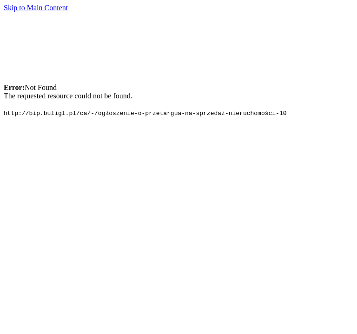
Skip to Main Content (36, 8)
